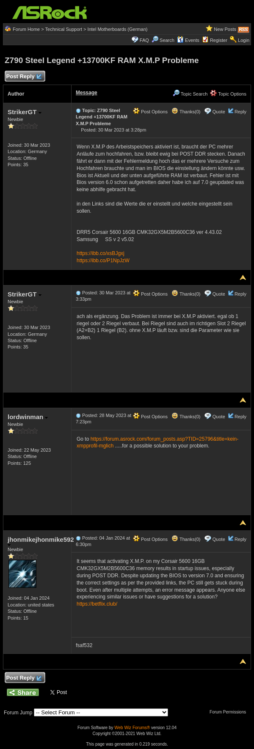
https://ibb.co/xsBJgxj (100, 253)
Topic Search (190, 93)
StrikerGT (24, 111)
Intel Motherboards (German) (118, 29)
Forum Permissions (230, 712)
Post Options (150, 111)
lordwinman (28, 416)
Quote (219, 111)
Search (167, 40)
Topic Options (228, 93)
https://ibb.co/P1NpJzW (103, 260)
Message (86, 93)
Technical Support (63, 29)
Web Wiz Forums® (132, 727)
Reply (240, 111)
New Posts (225, 29)
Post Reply (24, 76)
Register (218, 40)
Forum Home (26, 29)
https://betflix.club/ (97, 604)
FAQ (144, 40)
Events (188, 40)
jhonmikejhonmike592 (41, 541)
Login (243, 40)
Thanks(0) (185, 111)
